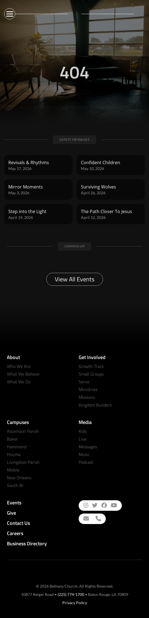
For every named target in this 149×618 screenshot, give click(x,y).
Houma (13, 454)
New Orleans (19, 477)
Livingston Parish (23, 462)
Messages (88, 446)
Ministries (88, 389)
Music (84, 454)
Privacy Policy (74, 602)
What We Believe (23, 374)
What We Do (18, 381)
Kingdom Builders (95, 405)
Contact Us (18, 523)
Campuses (18, 422)
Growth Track (91, 366)
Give (11, 513)
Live (82, 439)
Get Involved (92, 357)
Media (85, 422)
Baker (12, 439)
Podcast (86, 462)
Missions (87, 397)
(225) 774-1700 (71, 594)
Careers (15, 533)
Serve (84, 381)
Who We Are (18, 366)
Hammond (16, 446)
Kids (82, 431)
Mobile (13, 470)
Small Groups (91, 374)
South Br (15, 485)
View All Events (74, 279)
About (13, 357)
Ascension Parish (23, 431)
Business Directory (27, 543)
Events (14, 502)
